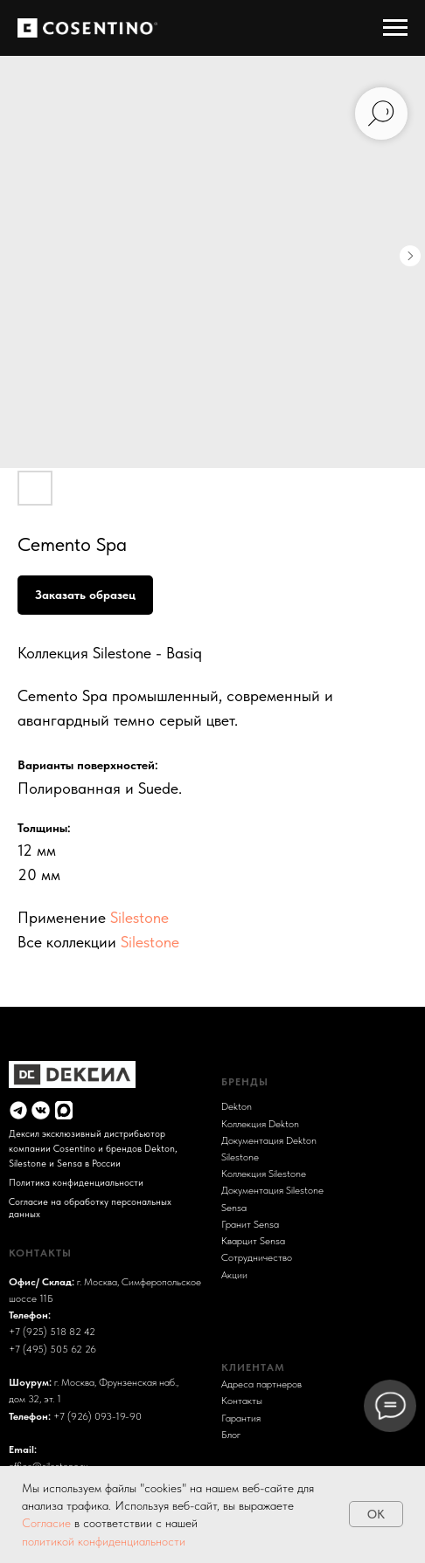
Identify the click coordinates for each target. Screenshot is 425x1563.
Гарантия (241, 1417)
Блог (230, 1434)
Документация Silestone (272, 1189)
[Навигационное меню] (395, 28)
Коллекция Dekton (260, 1123)
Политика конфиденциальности (76, 1182)
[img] (18, 1110)
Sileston (237, 1156)
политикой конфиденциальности (103, 1541)
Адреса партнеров (261, 1383)
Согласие (48, 1523)
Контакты (241, 1400)
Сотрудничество (256, 1256)
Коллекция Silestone (263, 1173)
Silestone (139, 917)
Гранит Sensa (250, 1223)
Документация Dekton (269, 1139)
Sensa (234, 1207)
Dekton (236, 1105)
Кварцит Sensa (253, 1240)
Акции (234, 1274)
